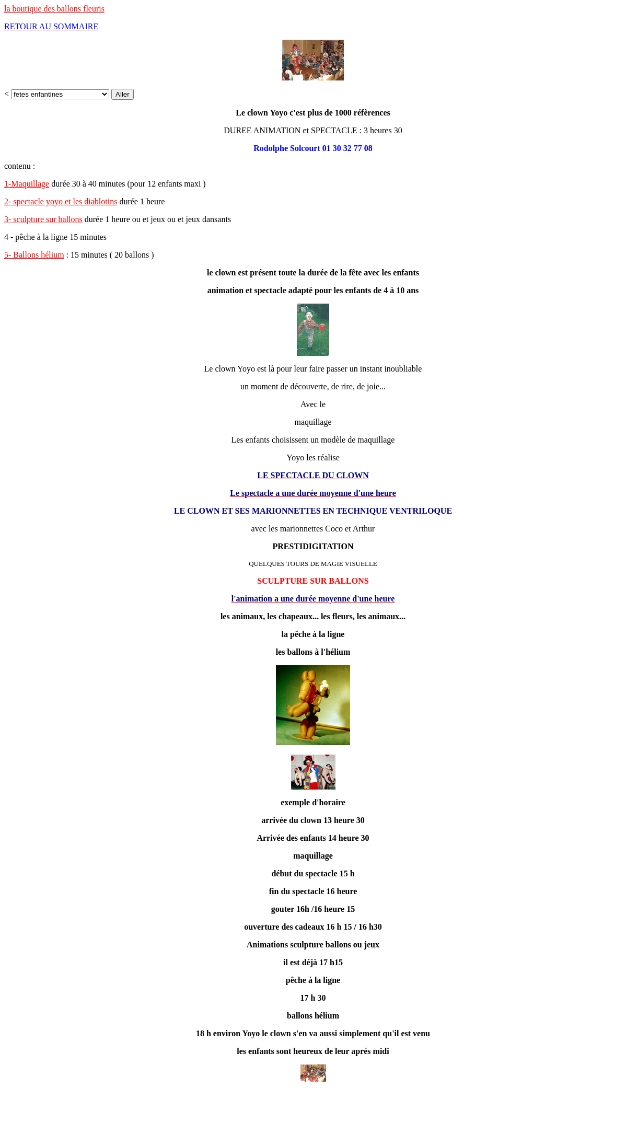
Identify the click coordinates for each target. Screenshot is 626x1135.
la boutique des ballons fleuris (54, 8)
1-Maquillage (26, 183)
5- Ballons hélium (34, 254)
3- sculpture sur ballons (43, 219)
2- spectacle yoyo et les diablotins (60, 201)
